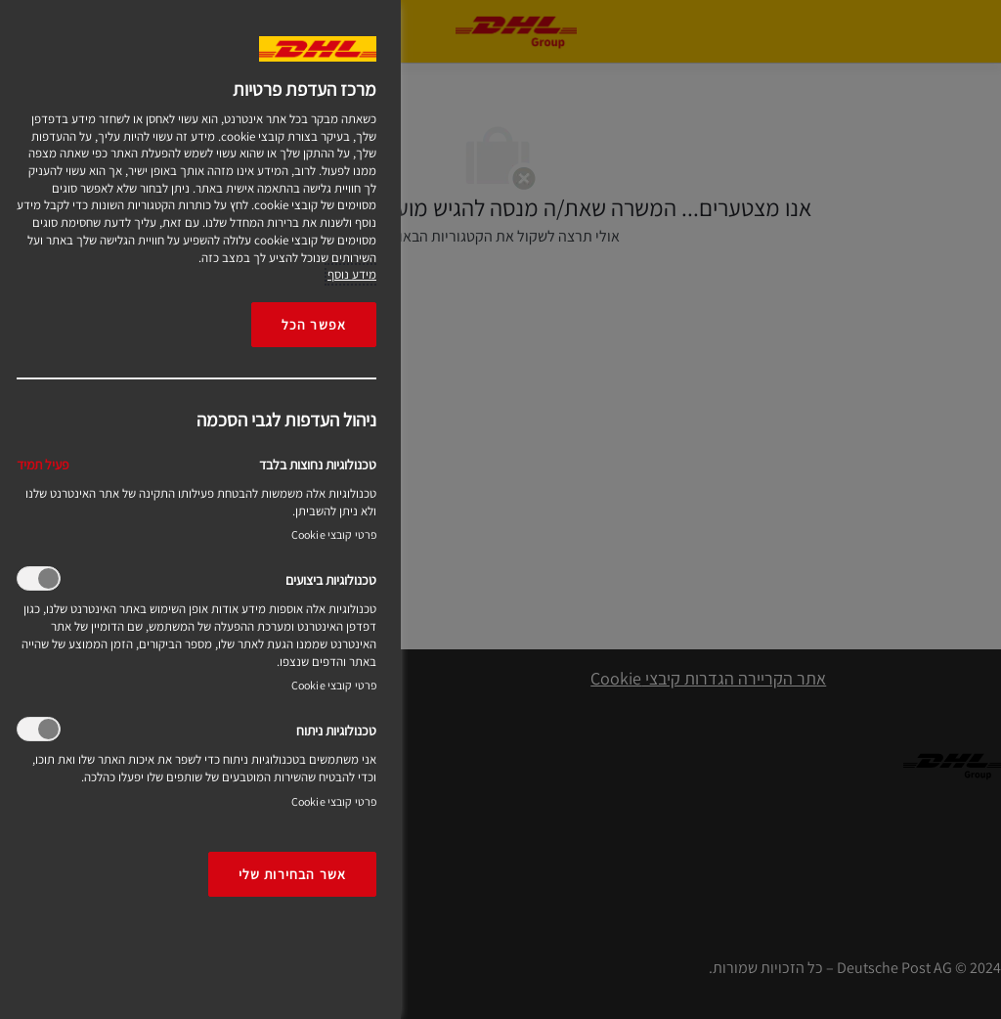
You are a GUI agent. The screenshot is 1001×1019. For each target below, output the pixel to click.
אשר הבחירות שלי (292, 873)
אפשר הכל (314, 324)
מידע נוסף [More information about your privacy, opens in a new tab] (351, 274)
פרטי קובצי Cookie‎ (333, 534)
